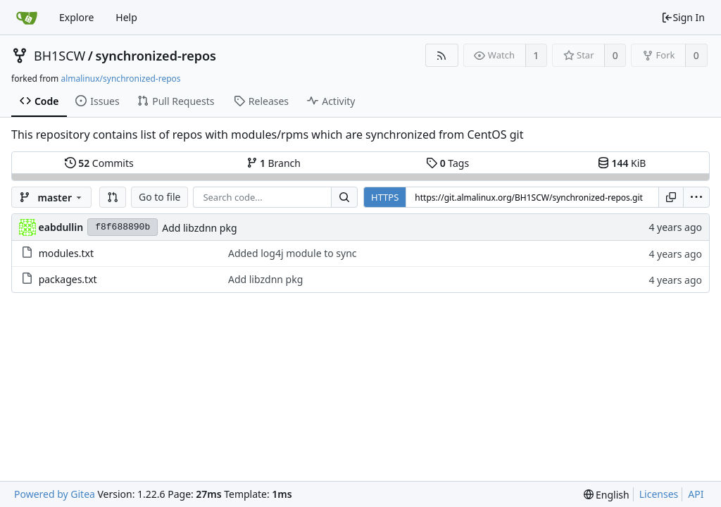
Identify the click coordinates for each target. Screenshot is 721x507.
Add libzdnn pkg (199, 227)
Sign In (683, 17)
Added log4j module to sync (292, 253)
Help (126, 17)
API (695, 494)
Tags (447, 163)
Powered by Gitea (54, 494)
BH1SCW (59, 56)
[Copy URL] (671, 197)
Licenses (659, 494)
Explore (76, 17)
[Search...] (344, 197)
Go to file (159, 197)
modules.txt (66, 253)
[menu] (696, 197)
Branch (273, 163)
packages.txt (68, 279)
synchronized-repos (156, 56)
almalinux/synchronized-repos (120, 78)
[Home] (26, 17)
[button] (112, 197)
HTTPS (385, 197)
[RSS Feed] (441, 55)
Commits (99, 163)
